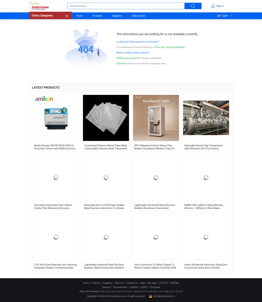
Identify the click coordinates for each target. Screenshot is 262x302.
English (222, 16)
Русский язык (120, 287)
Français (106, 287)
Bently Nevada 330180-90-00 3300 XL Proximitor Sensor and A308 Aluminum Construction (54, 147)
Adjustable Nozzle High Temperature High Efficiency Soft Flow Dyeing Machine (203, 147)
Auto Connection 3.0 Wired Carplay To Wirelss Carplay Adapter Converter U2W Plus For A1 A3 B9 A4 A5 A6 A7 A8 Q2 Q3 (156, 266)
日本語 (144, 287)
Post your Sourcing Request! (170, 47)
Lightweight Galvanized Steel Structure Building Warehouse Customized (154, 206)
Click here (121, 63)
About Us (119, 283)
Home (80, 15)
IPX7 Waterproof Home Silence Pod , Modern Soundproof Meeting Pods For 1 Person (155, 147)
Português (155, 287)
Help (142, 283)
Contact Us (132, 283)
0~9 (180, 291)
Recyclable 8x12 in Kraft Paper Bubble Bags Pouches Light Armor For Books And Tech (104, 206)
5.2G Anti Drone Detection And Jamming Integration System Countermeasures (55, 266)
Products (97, 15)
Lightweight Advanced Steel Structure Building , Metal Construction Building (104, 266)
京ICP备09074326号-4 (162, 296)
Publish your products (128, 58)
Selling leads (138, 15)
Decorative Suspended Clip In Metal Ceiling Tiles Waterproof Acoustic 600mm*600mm (53, 206)
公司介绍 (163, 283)
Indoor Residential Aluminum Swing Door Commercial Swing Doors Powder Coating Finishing (205, 266)
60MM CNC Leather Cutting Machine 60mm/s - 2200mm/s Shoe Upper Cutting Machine (203, 206)
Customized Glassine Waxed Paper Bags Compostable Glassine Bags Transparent (105, 147)
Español (134, 287)
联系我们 (175, 283)
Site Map (151, 283)
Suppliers (117, 15)
